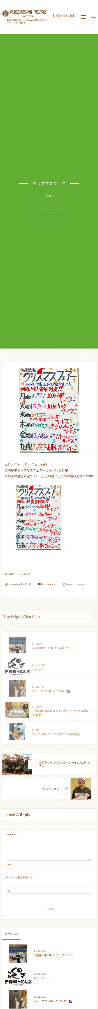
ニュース (39, 645)
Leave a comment (75, 584)
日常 (36, 731)
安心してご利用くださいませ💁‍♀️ (51, 693)
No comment (48, 584)
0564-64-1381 (65, 15)
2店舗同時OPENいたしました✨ (52, 649)
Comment (11, 834)
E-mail (9, 877)
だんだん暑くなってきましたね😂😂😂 (56, 736)
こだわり (49, 197)
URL (8, 890)
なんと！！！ (40, 671)
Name (9, 864)
